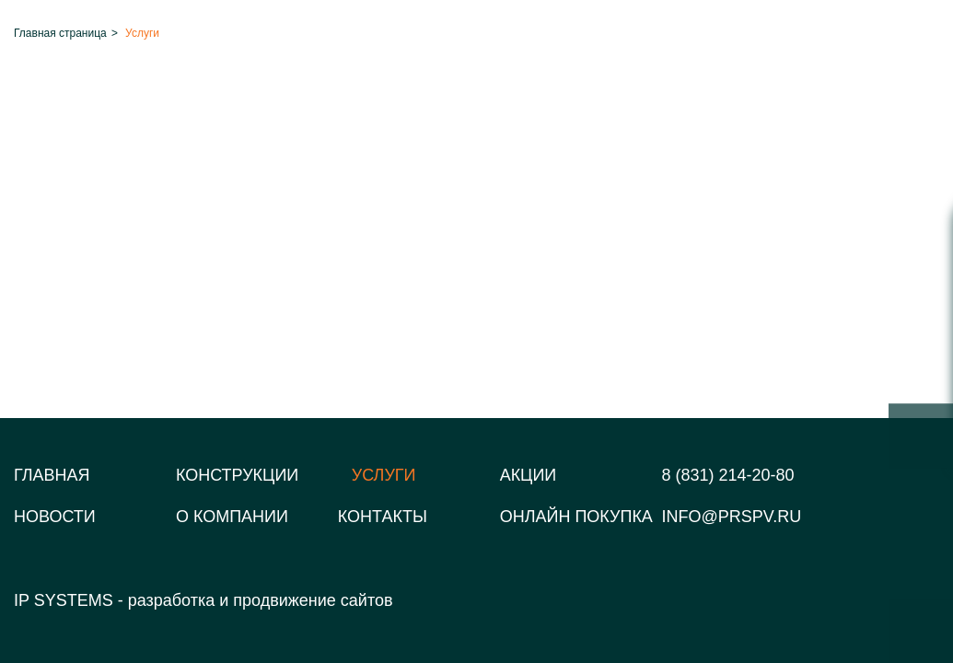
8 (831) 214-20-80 (728, 475)
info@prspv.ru (732, 516)
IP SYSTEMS (63, 600)
